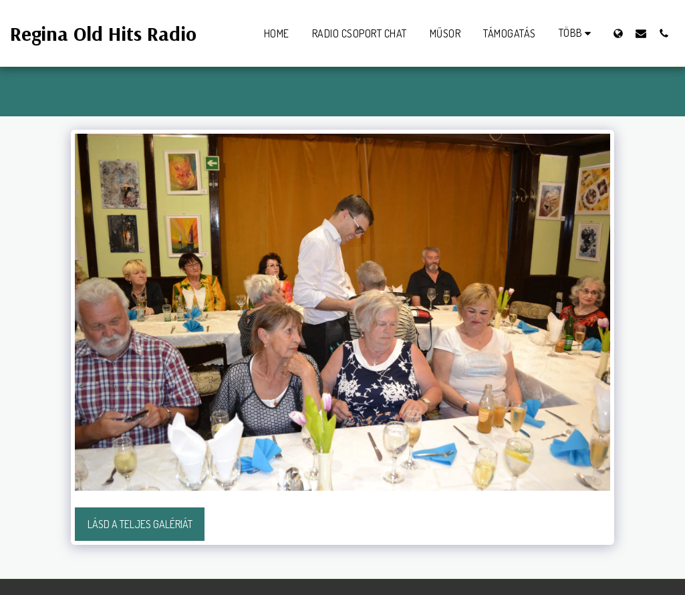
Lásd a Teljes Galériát (140, 524)
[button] (641, 33)
